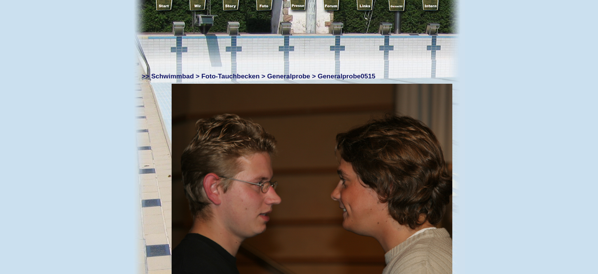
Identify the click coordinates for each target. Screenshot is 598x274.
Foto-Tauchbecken (230, 76)
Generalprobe (288, 76)
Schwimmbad (172, 76)
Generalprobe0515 (346, 76)
